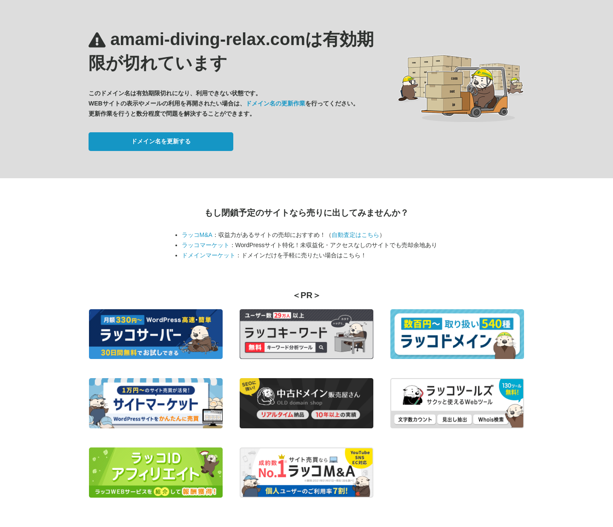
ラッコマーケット (205, 245)
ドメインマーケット (208, 255)
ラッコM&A (197, 234)
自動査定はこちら (355, 234)
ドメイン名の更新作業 (275, 103)
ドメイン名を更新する (161, 141)
